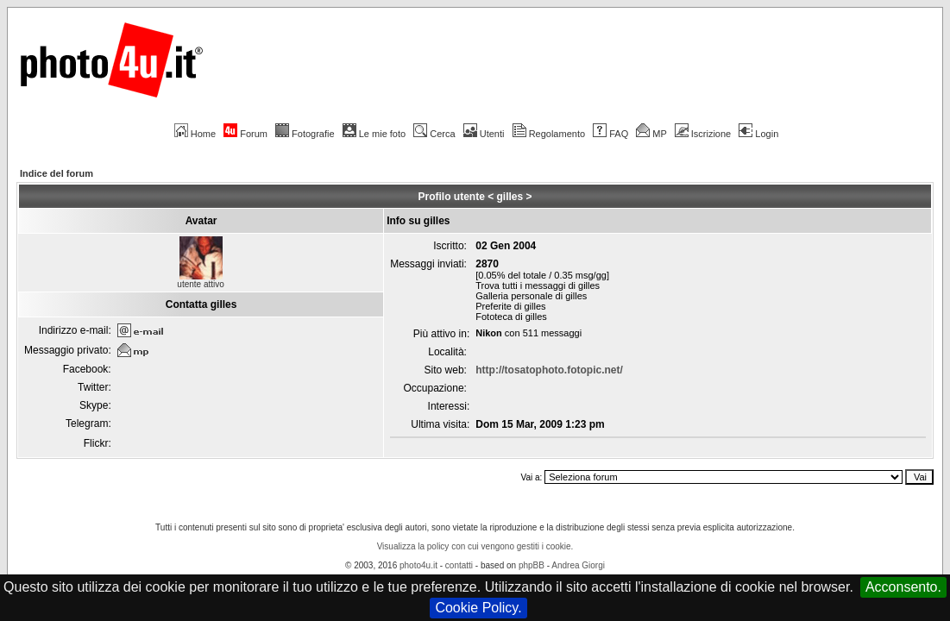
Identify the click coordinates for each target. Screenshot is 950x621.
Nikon (488, 333)
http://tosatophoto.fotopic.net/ (549, 370)
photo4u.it (418, 565)
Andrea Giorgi (578, 565)
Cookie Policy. (478, 607)
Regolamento (549, 134)
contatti (459, 565)
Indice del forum (56, 173)
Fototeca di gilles (511, 316)
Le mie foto (374, 134)
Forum (245, 134)
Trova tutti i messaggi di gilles (537, 285)
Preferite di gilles (510, 306)
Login (758, 134)
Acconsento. (903, 587)
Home (195, 134)
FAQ (610, 134)
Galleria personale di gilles (531, 296)
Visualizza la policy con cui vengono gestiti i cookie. (475, 546)
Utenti (484, 134)
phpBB (531, 565)
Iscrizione (703, 134)
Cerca (434, 134)
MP (651, 134)
